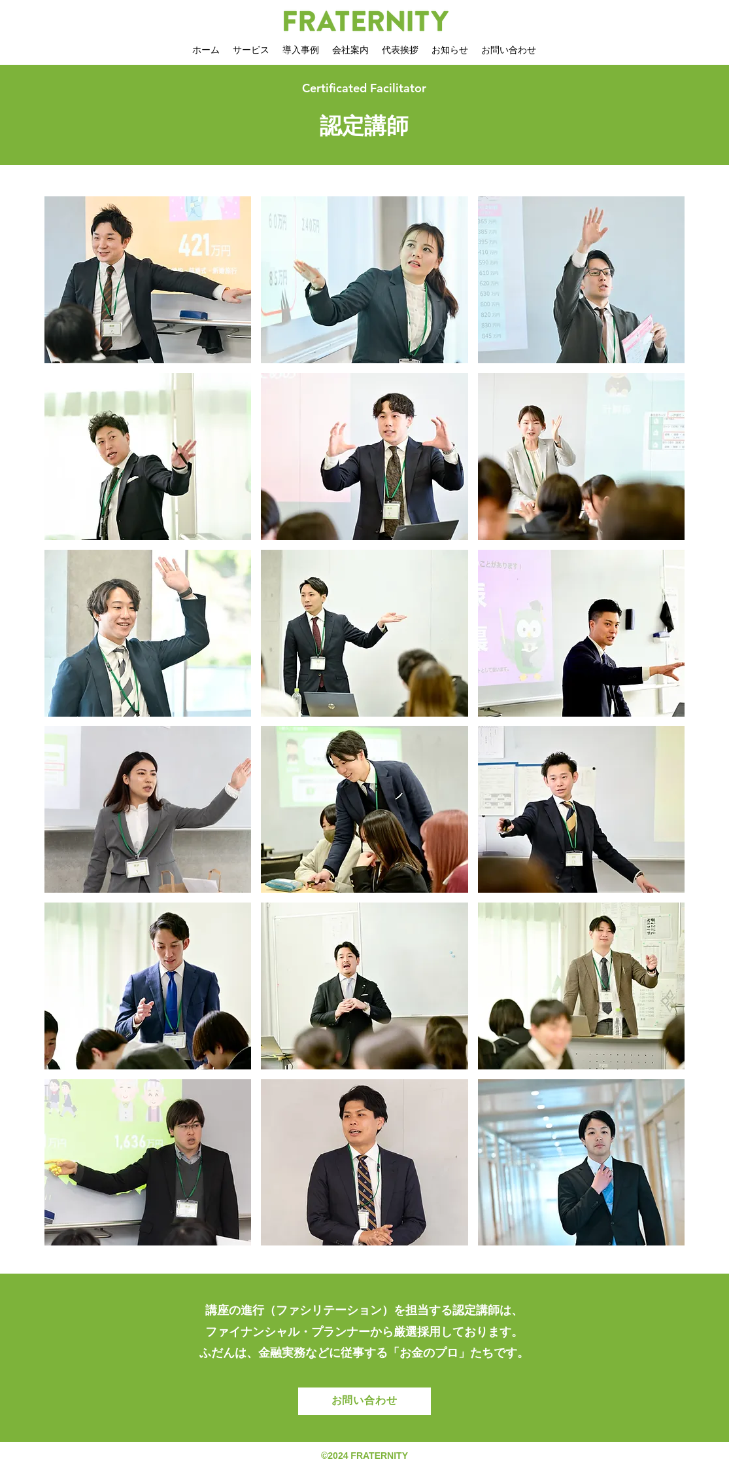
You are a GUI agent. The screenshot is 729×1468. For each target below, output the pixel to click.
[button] (148, 279)
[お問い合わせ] (364, 1401)
